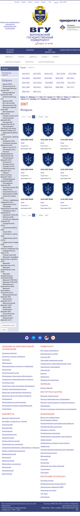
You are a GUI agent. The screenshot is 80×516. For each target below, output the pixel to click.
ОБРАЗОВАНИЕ (30, 50)
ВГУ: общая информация (49, 350)
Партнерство (45, 370)
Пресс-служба (56, 508)
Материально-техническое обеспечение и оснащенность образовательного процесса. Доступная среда (17, 379)
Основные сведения (9, 353)
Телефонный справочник (50, 380)
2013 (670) (60, 82)
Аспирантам (45, 463)
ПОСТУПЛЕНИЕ (10, 50)
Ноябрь (53, 99)
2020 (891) (37, 78)
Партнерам (45, 472)
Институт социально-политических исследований (58, 409)
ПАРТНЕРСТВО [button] (29, 62)
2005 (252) (37, 91)
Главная (23, 67)
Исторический (7, 431)
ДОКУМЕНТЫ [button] (33, 57)
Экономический (8, 470)
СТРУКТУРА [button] (21, 57)
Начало (24, 117)
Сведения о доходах (48, 430)
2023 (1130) (60, 73)
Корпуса (43, 373)
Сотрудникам (45, 469)
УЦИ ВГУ (76, 509)
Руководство (6, 369)
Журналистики (7, 428)
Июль (74, 97)
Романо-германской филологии (13, 451)
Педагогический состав (10, 373)
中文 (50, 2)
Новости (5, 68)
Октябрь (44, 99)
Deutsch (30, 2)
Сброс (4, 329)
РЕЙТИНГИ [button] (56, 57)
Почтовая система (47, 480)
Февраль (32, 97)
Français (36, 2)
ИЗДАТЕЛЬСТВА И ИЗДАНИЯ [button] (13, 62)
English (24, 2)
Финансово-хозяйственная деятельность (16, 392)
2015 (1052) (37, 82)
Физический (6, 457)
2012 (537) (71, 82)
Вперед (41, 117)
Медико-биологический (10, 441)
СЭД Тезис (44, 494)
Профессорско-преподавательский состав (56, 364)
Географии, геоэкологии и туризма (14, 421)
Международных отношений (12, 444)
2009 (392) (48, 87)
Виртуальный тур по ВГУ (49, 354)
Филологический (8, 461)
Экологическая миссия (49, 453)
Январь (22, 97)
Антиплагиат (45, 497)
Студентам (44, 459)
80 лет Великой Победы (49, 420)
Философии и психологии (11, 464)
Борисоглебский (46, 388)
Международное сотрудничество (14, 402)
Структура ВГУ (45, 357)
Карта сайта (63, 2)
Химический (6, 467)
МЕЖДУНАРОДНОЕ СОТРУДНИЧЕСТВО (70, 50)
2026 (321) (26, 73)
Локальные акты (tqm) (48, 490)
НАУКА (50, 50)
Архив (22, 143)
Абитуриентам (46, 456)
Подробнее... (25, 146)
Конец (46, 117)
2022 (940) (72, 73)
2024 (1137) (48, 73)
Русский (17, 2)
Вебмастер (45, 508)
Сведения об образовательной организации (10, 26)
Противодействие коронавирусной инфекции (57, 423)
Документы (6, 360)
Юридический (7, 474)
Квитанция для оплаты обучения (52, 466)
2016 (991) (26, 82)
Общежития (45, 377)
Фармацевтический (9, 454)
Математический (8, 438)
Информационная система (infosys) (53, 484)
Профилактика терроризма (50, 433)
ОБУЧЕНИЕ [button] (45, 57)
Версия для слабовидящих (10, 22)
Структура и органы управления (13, 356)
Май (58, 97)
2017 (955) (70, 78)
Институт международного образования (55, 399)
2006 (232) (26, 91)
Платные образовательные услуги (14, 389)
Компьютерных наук (9, 434)
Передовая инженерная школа (52, 360)
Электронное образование (50, 367)
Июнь (66, 97)
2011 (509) (26, 87)
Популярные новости (6, 73)
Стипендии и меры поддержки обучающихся (18, 386)
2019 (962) (48, 78)
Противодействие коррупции (51, 427)
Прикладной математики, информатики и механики (20, 447)
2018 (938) (59, 78)
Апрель (49, 97)
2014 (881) (49, 82)
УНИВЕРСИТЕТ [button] (9, 57)
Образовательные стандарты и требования (17, 366)
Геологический (7, 425)
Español (43, 2)
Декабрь (64, 99)
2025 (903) (37, 73)
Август (23, 99)
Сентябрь (33, 99)
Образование (7, 363)
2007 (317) (70, 87)
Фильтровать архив (8, 325)
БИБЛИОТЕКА (10, 52)
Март (41, 97)
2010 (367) (37, 87)
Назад (29, 117)
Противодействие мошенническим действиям (57, 450)
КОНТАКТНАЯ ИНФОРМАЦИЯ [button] (47, 62)
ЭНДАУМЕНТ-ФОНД (50, 52)
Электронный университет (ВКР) (52, 487)
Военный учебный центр (49, 396)
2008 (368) (59, 87)
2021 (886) (26, 78)
